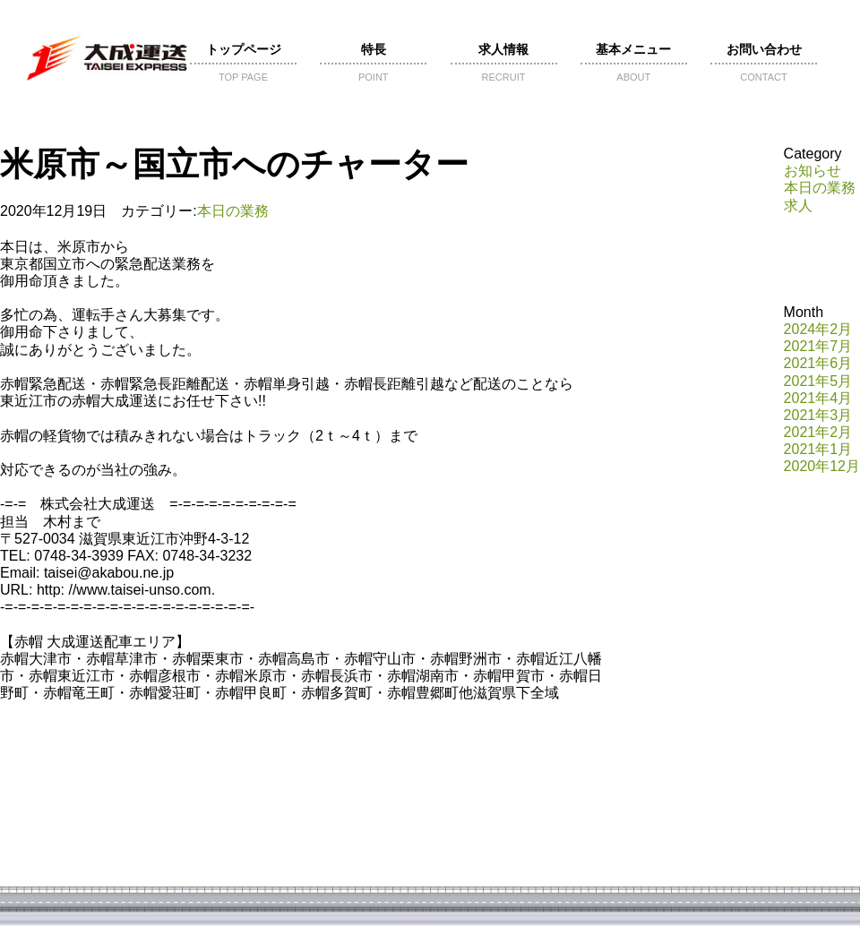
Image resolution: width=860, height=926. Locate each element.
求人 (798, 205)
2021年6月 (818, 363)
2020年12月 (822, 466)
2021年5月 (818, 381)
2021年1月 (818, 449)
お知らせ (812, 170)
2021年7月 (818, 346)
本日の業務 (233, 211)
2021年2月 (818, 432)
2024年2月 (818, 329)
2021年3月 (818, 415)
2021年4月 (818, 398)
